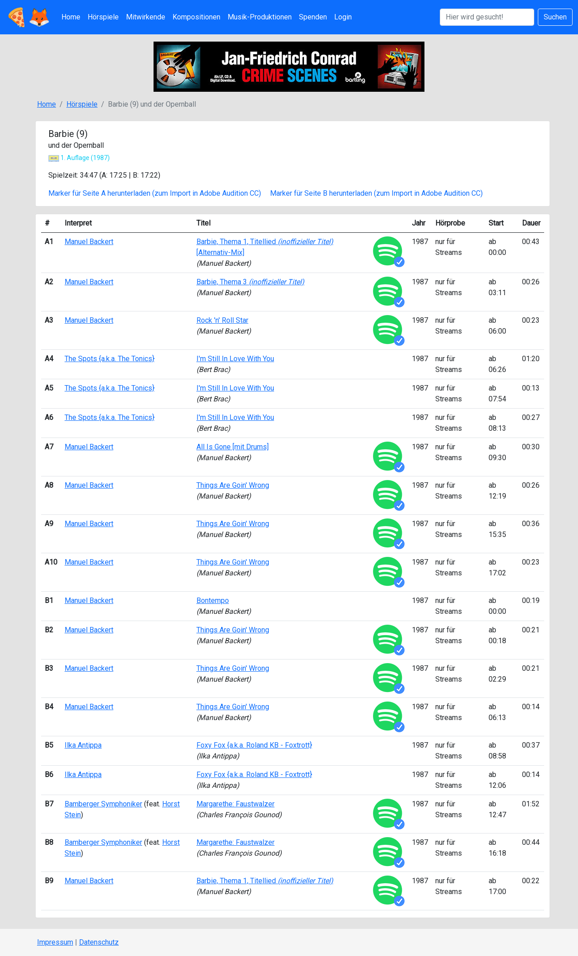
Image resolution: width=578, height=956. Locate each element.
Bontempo (212, 600)
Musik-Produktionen (260, 17)
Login (343, 17)
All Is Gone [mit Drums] (232, 447)
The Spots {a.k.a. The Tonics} (109, 358)
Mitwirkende (145, 17)
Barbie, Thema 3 (250, 282)
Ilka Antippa (83, 745)
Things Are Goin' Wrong (232, 485)
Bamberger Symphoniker (103, 804)
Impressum (55, 942)
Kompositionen (196, 17)
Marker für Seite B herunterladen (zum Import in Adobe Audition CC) (376, 193)
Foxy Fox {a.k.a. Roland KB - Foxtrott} (254, 745)
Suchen (555, 17)
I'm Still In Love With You (235, 358)
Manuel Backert (89, 241)
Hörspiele (103, 17)
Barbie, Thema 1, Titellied (264, 880)
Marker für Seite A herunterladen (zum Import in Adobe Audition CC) (154, 193)
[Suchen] (487, 17)
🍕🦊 (28, 17)
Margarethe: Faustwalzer (235, 804)
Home (70, 17)
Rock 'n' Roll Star (222, 320)
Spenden (313, 17)
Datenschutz (99, 942)
